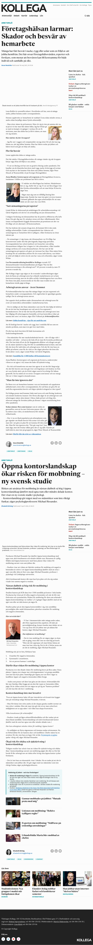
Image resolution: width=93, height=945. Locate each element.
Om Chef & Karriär (73, 5)
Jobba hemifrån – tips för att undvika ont (29, 321)
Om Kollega (83, 5)
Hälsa (30, 451)
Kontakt (63, 5)
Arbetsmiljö (7, 16)
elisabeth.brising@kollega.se (22, 853)
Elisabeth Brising (7, 506)
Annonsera (56, 5)
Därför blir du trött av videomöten (27, 434)
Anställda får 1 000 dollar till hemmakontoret (31, 356)
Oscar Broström (6, 65)
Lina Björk (18, 924)
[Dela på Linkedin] (56, 443)
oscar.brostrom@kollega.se (22, 445)
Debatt (16, 16)
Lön (41, 16)
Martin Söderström (60, 922)
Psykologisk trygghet (49, 735)
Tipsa (90, 5)
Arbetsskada (21, 451)
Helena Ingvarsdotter (17, 922)
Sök (88, 16)
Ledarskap (33, 16)
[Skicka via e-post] (60, 443)
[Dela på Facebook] (52, 443)
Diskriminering (28, 859)
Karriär (24, 16)
